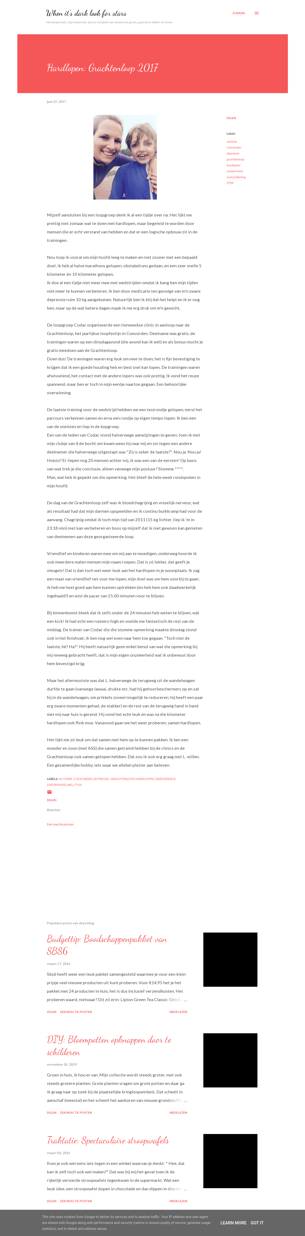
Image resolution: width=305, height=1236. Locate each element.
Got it (257, 1222)
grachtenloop (235, 159)
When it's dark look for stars (86, 13)
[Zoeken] (239, 13)
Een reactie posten (60, 824)
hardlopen (233, 165)
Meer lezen (178, 1012)
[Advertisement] (118, 868)
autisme (232, 141)
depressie (233, 153)
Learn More (233, 1222)
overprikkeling (236, 177)
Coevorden (234, 147)
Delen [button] (231, 118)
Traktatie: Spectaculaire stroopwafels (108, 1140)
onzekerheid (235, 171)
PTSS (230, 183)
